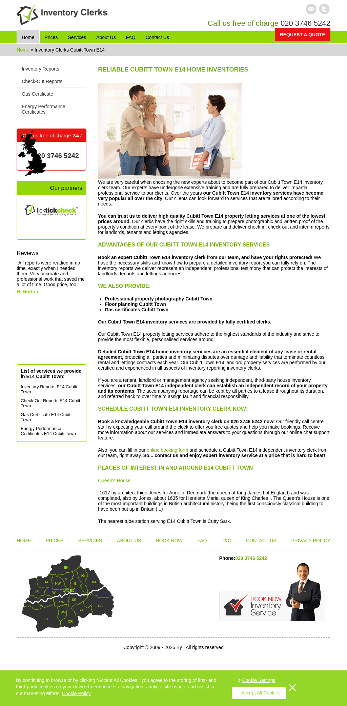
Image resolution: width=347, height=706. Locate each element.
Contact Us (261, 540)
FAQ (202, 540)
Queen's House (114, 480)
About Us (129, 540)
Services (90, 540)
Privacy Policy (310, 540)
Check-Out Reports (42, 81)
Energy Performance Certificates (43, 109)
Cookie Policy (76, 693)
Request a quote (302, 34)
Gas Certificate (37, 94)
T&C (226, 540)
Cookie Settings (258, 680)
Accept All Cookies (261, 692)
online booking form (167, 450)
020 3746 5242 (305, 23)
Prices (54, 540)
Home (23, 50)
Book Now (169, 540)
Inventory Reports (40, 69)
